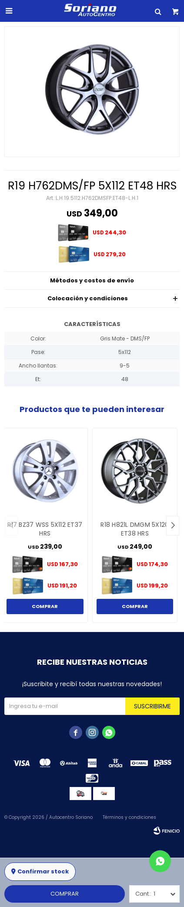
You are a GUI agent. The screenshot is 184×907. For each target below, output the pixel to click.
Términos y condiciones (129, 817)
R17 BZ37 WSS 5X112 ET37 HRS (44, 529)
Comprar (64, 894)
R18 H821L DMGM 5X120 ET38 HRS (134, 529)
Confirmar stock (43, 871)
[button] (172, 526)
